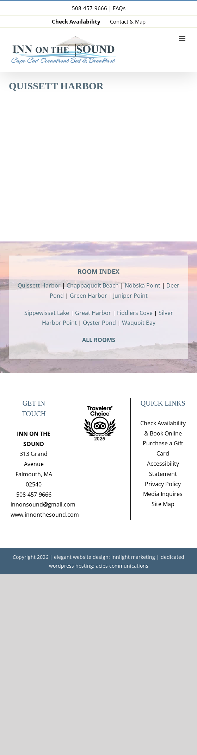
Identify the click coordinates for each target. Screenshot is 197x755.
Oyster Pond (99, 323)
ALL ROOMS (98, 340)
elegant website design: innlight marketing (104, 557)
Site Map (163, 504)
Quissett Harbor (39, 285)
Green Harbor (88, 295)
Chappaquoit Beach (93, 285)
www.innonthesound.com (45, 514)
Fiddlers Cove (135, 313)
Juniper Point (130, 295)
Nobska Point (142, 285)
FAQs (119, 8)
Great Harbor (93, 313)
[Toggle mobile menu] (182, 38)
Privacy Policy (163, 484)
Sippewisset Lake (46, 313)
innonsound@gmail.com (43, 504)
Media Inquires (163, 494)
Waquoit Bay (138, 323)
